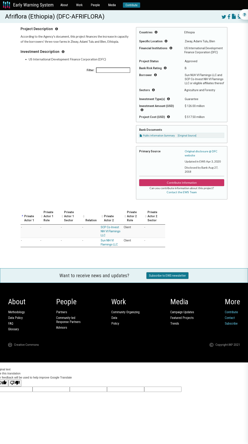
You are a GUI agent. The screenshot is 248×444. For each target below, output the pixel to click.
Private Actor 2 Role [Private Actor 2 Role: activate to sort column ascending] (132, 216)
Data (114, 318)
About (64, 5)
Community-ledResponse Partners (68, 320)
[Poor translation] (14, 383)
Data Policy (15, 318)
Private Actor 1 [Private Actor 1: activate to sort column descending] (29, 218)
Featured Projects (182, 318)
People (95, 5)
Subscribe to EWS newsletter (167, 275)
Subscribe (231, 323)
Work (79, 5)
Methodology (16, 312)
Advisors (61, 327)
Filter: (108, 70)
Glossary (13, 329)
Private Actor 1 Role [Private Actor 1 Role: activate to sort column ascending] (48, 216)
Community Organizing (125, 312)
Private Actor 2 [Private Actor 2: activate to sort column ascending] (109, 218)
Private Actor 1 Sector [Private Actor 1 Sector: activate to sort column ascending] (69, 216)
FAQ (10, 323)
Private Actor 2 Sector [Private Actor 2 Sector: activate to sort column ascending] (152, 216)
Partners (61, 312)
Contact (230, 318)
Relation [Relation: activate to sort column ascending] (91, 220)
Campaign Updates (182, 312)
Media (112, 5)
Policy (115, 323)
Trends (174, 323)
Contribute (132, 5)
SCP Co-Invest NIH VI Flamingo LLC (110, 231)
